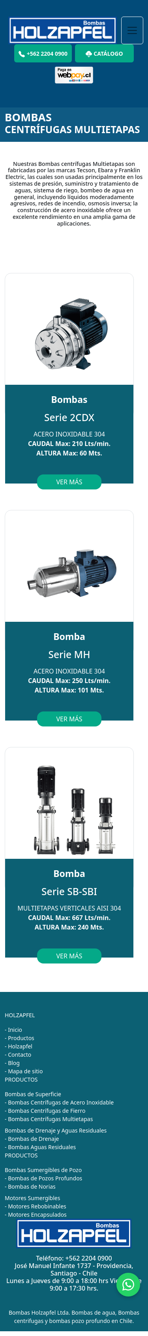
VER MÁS (69, 482)
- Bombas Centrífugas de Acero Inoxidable (59, 1102)
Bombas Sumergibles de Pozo (43, 1170)
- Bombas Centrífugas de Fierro (45, 1110)
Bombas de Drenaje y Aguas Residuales (56, 1130)
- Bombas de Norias (30, 1186)
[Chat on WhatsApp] (128, 1284)
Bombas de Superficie (33, 1094)
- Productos (19, 1038)
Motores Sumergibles (32, 1198)
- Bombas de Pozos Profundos (43, 1178)
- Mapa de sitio (24, 1071)
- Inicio (13, 1029)
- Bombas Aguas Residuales (40, 1147)
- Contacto (18, 1054)
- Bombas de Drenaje (32, 1138)
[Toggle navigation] (132, 30)
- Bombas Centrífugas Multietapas (49, 1119)
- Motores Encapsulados (36, 1214)
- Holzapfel (18, 1046)
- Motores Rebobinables (35, 1206)
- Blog (12, 1063)
